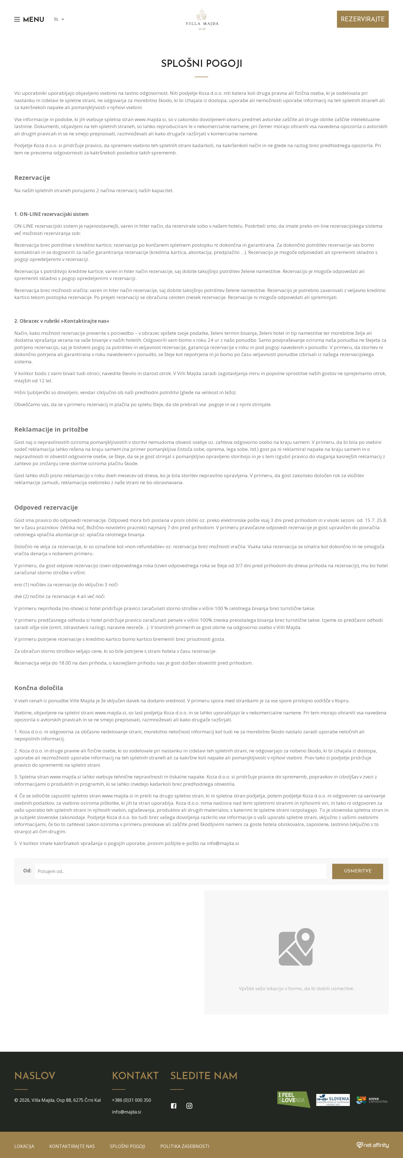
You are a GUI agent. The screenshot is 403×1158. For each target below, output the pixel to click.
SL (59, 19)
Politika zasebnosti (184, 1146)
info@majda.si (126, 1112)
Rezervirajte (363, 20)
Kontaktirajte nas (72, 1146)
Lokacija (24, 1146)
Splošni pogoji (127, 1146)
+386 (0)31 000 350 (131, 1100)
